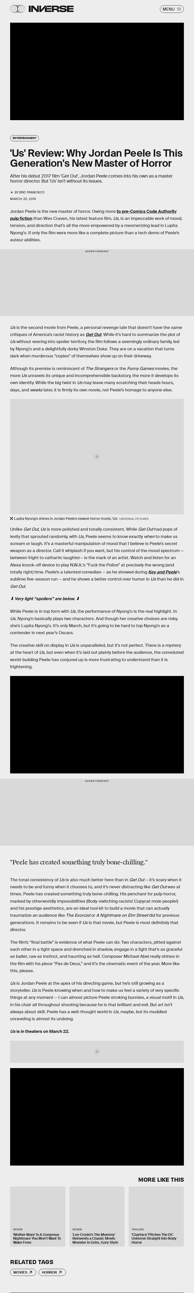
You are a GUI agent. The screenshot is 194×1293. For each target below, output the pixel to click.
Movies (20, 1272)
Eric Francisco (31, 192)
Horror (49, 1272)
